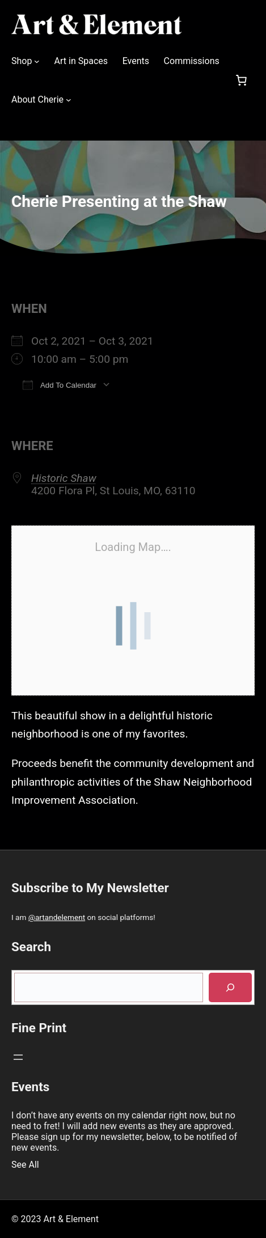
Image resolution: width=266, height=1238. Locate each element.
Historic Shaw (63, 478)
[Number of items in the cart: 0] (241, 80)
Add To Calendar (59, 384)
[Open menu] (18, 1057)
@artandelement (56, 917)
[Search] (230, 988)
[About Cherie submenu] (68, 100)
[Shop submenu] (37, 61)
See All (25, 1164)
